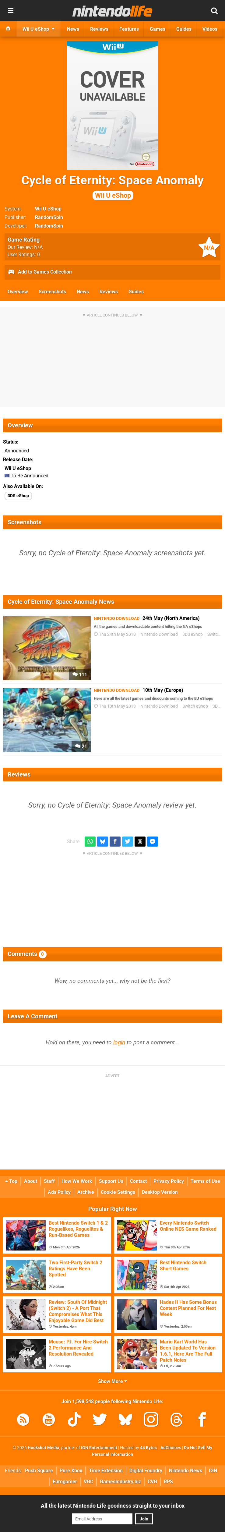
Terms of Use (205, 1181)
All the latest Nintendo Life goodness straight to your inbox (113, 1505)
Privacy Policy (168, 1181)
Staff (49, 1181)
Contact (138, 1181)
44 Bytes (148, 1447)
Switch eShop (195, 706)
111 (79, 675)
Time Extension (106, 1471)
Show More (112, 1381)
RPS (168, 1481)
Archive (85, 1192)
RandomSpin (49, 217)
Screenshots (52, 292)
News (83, 292)
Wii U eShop (48, 209)
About (30, 1181)
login (119, 1042)
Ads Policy (59, 1192)
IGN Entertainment (99, 1447)
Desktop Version (160, 1192)
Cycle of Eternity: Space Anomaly (112, 186)
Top (11, 1181)
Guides (136, 292)
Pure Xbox (71, 1471)
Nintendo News (185, 1471)
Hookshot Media (43, 1447)
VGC (88, 1481)
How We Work (77, 1181)
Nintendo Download (159, 634)
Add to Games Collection (40, 272)
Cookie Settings (118, 1192)
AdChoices (170, 1447)
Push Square (39, 1471)
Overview (18, 292)
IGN (213, 1471)
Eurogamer (65, 1481)
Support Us (111, 1181)
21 (81, 746)
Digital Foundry (145, 1471)
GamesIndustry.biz (120, 1481)
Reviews (109, 292)
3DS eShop (18, 495)
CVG (152, 1481)
